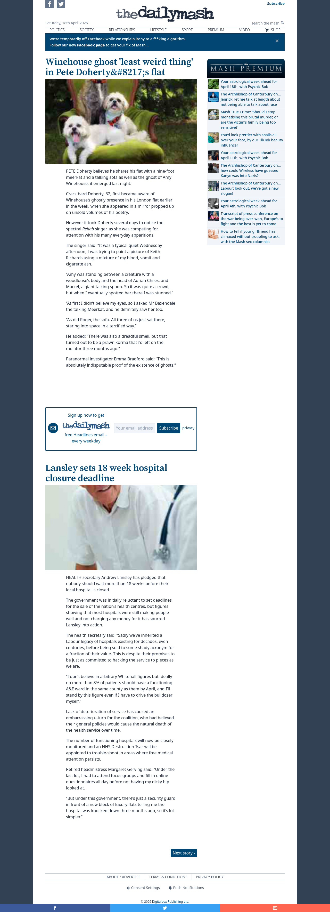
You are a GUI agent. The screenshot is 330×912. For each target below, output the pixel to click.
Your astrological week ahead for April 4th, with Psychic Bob (249, 203)
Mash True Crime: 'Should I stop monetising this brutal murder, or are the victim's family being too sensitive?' (249, 119)
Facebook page (91, 45)
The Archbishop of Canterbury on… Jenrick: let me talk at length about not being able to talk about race (251, 99)
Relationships (122, 29)
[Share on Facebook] (55, 908)
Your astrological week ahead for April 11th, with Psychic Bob (249, 155)
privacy (188, 427)
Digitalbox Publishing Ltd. (170, 901)
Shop (272, 29)
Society (87, 29)
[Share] (275, 908)
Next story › (184, 853)
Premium (216, 29)
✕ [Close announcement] (277, 40)
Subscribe (168, 428)
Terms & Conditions (168, 876)
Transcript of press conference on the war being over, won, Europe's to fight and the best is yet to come (252, 218)
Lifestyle (158, 29)
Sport (187, 29)
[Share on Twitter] (165, 908)
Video (244, 29)
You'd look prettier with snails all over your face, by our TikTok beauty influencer (252, 140)
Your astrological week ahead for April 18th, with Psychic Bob (249, 84)
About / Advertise (123, 876)
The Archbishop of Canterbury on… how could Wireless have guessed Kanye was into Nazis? (251, 170)
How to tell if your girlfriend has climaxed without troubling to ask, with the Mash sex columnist (250, 236)
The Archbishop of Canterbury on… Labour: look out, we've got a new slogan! (251, 188)
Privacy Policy (210, 876)
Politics (57, 29)
